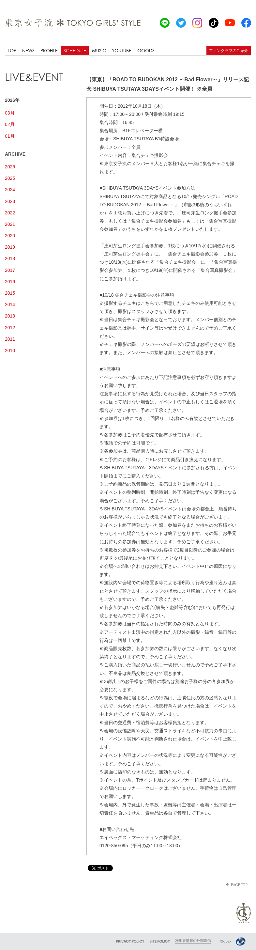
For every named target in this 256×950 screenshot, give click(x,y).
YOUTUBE (121, 50)
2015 (10, 293)
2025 (10, 178)
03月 (10, 113)
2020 (10, 235)
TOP (12, 50)
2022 (10, 212)
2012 (10, 327)
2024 (10, 189)
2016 (10, 281)
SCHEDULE (75, 50)
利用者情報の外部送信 (193, 940)
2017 (10, 270)
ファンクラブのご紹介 (228, 50)
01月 (10, 136)
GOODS (146, 50)
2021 (10, 224)
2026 (10, 166)
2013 (10, 316)
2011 (10, 339)
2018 (10, 258)
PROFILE (49, 50)
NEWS (28, 50)
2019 (10, 247)
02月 (10, 124)
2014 (10, 304)
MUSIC (99, 50)
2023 (10, 201)
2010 (10, 350)
